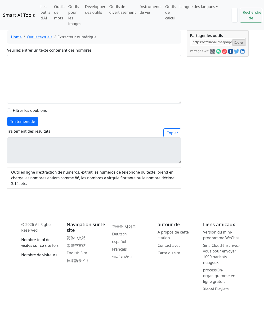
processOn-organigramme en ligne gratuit (219, 275)
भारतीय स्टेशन (122, 256)
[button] (212, 50)
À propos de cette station (173, 235)
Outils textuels (39, 37)
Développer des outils (95, 9)
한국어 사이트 (124, 226)
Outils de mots (59, 12)
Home (16, 37)
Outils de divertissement (122, 9)
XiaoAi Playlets (216, 289)
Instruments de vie (150, 9)
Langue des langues (197, 6)
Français (119, 249)
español (119, 241)
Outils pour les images (74, 15)
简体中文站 (76, 237)
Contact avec (169, 245)
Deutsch (119, 234)
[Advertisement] (217, 128)
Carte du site (169, 253)
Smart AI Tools (19, 15)
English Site (77, 253)
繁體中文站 (76, 245)
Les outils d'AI (45, 12)
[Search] (235, 15)
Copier (172, 132)
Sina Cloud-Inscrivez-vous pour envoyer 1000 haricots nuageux (221, 254)
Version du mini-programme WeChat (221, 235)
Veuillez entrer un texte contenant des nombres (49, 50)
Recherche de (252, 15)
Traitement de (22, 121)
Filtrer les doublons (30, 110)
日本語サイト (78, 260)
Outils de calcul (170, 12)
